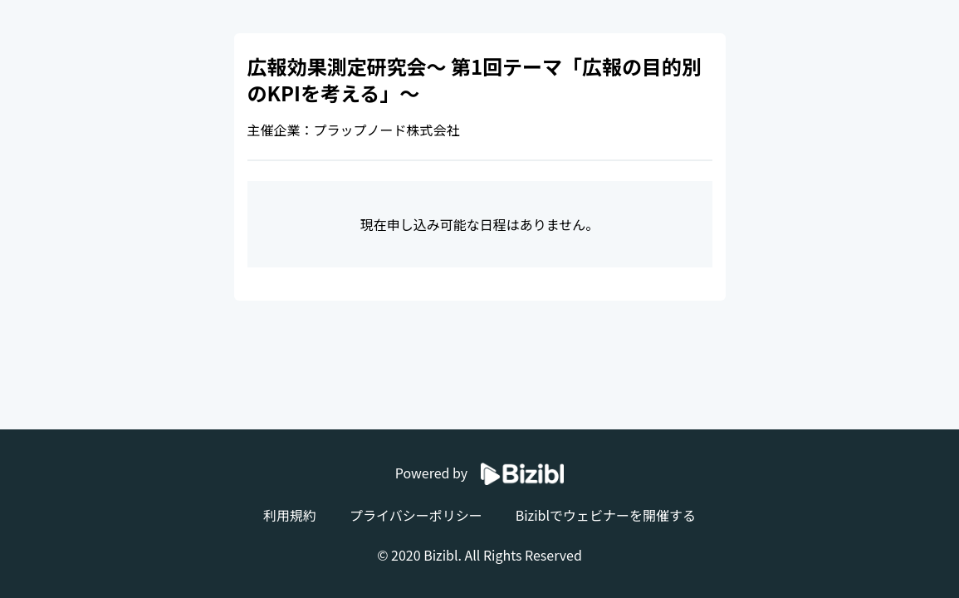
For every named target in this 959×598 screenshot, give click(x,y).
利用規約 (289, 515)
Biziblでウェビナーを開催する (606, 515)
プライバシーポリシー (416, 515)
